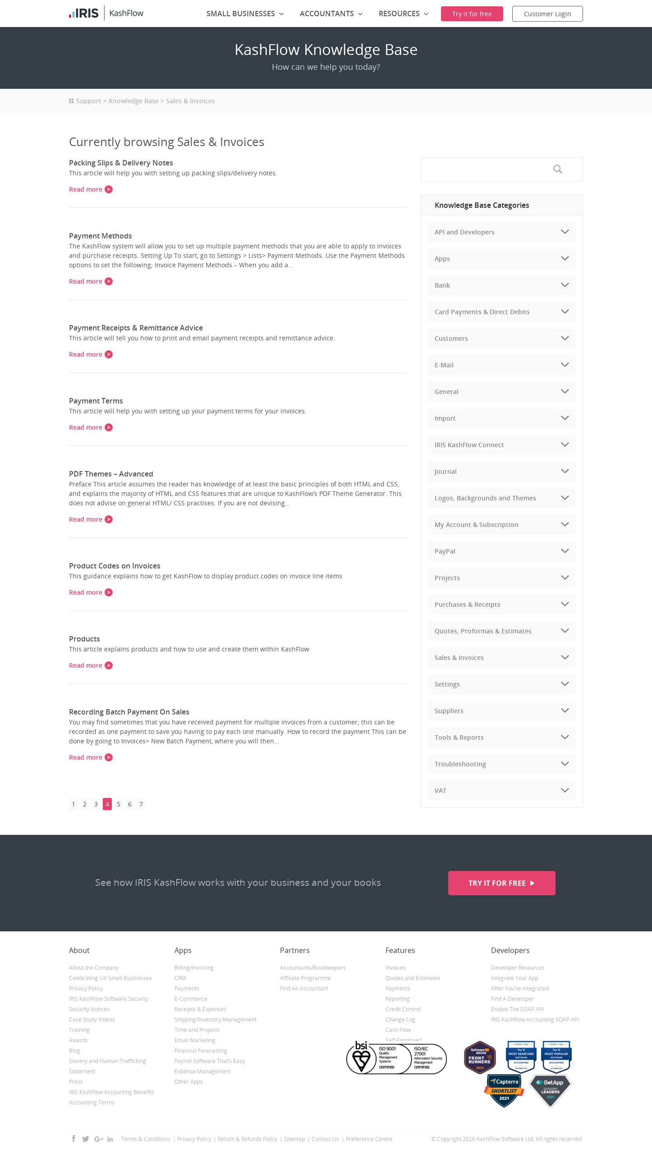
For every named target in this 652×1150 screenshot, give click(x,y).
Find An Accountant (304, 988)
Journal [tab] (446, 471)
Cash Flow (398, 1030)
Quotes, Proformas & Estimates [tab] (483, 631)
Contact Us (325, 1139)
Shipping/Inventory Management (215, 1019)
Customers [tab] (451, 338)
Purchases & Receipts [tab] (467, 604)
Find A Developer (512, 999)
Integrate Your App (514, 978)
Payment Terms (96, 401)
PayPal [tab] (445, 551)
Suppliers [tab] (449, 710)
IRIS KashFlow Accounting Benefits (111, 1092)
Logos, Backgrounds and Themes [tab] (485, 498)
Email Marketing (195, 1040)
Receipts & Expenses (200, 1009)
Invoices (396, 967)
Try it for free (498, 883)
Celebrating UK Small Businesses (110, 978)
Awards (78, 1040)
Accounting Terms (92, 1102)
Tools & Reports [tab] (459, 737)
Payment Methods (100, 236)
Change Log (400, 1019)
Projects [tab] (447, 577)
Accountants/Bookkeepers (313, 967)
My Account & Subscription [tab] (477, 524)
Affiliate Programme (305, 978)
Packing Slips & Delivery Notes (121, 163)
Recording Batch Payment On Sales (129, 712)
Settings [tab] (447, 684)
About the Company (94, 967)
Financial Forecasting (200, 1050)
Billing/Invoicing (194, 967)
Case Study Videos (92, 1019)
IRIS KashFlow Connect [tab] (469, 444)
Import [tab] (445, 418)
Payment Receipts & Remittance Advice (136, 328)
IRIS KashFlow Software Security (108, 999)
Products (84, 639)
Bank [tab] (442, 285)
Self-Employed (404, 1040)
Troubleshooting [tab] (460, 764)
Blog (74, 1050)
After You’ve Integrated (520, 988)
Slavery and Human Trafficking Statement (107, 1066)
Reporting (398, 999)
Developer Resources (518, 967)
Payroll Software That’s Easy (209, 1061)
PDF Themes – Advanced (111, 474)
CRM (180, 978)
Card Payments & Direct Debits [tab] (482, 311)
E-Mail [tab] (444, 365)
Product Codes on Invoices (115, 566)
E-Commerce (190, 999)
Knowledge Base (134, 100)
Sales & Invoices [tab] (459, 657)
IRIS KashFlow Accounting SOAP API (535, 1019)
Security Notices (89, 1009)
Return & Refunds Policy (247, 1139)
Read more (85, 189)
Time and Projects (197, 1030)
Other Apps (188, 1082)
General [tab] (447, 391)
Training (79, 1030)
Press (76, 1082)
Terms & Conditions (145, 1139)
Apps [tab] (442, 258)
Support (88, 100)
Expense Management (202, 1071)
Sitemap (294, 1139)
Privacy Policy (86, 988)
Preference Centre (369, 1139)
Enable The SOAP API (517, 1009)
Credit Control (403, 1009)
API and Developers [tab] (465, 232)
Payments (186, 988)
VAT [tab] (440, 790)
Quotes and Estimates (413, 978)
